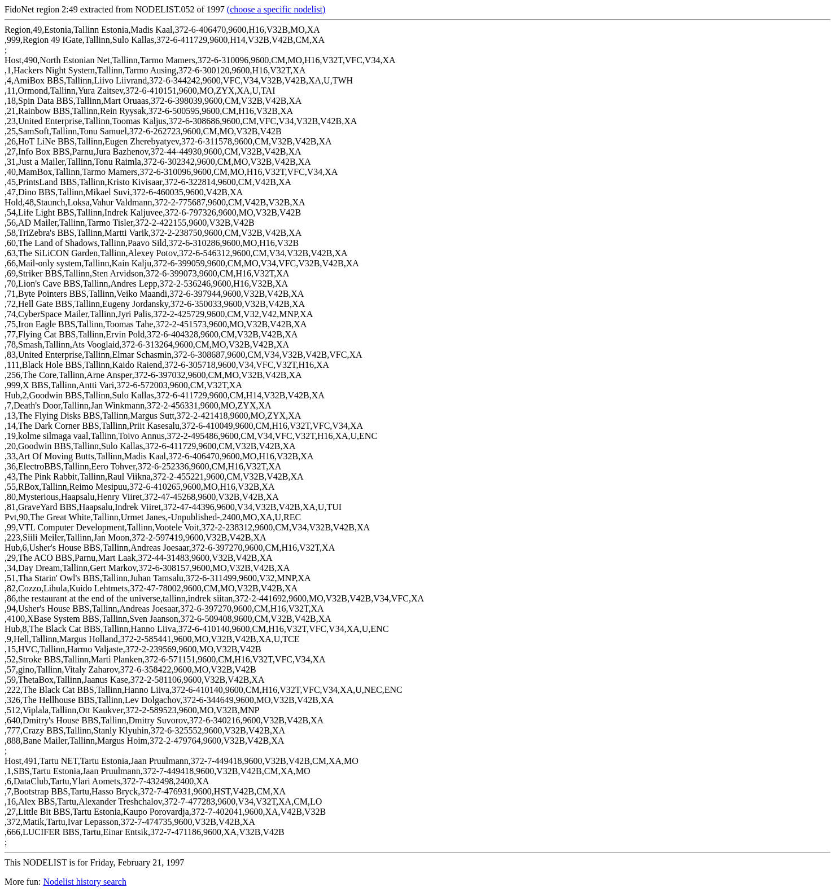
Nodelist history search (84, 881)
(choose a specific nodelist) (276, 9)
